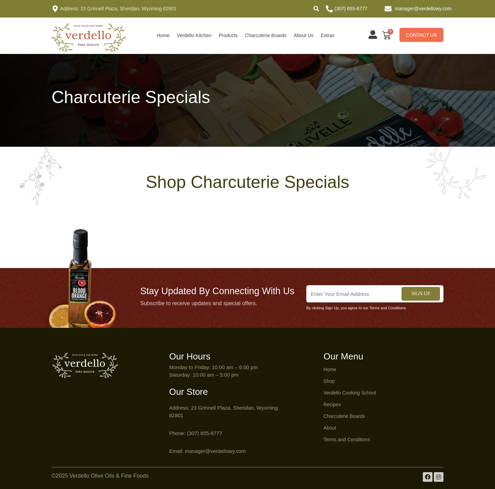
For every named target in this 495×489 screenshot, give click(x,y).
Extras (327, 35)
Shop (329, 381)
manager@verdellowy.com (423, 8)
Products (228, 35)
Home (163, 35)
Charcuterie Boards (266, 35)
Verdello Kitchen (194, 35)
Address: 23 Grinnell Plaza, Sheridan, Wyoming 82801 (118, 8)
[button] (316, 8)
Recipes (332, 404)
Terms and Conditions (346, 439)
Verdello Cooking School (349, 393)
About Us (304, 35)
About (329, 428)
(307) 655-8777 (350, 8)
